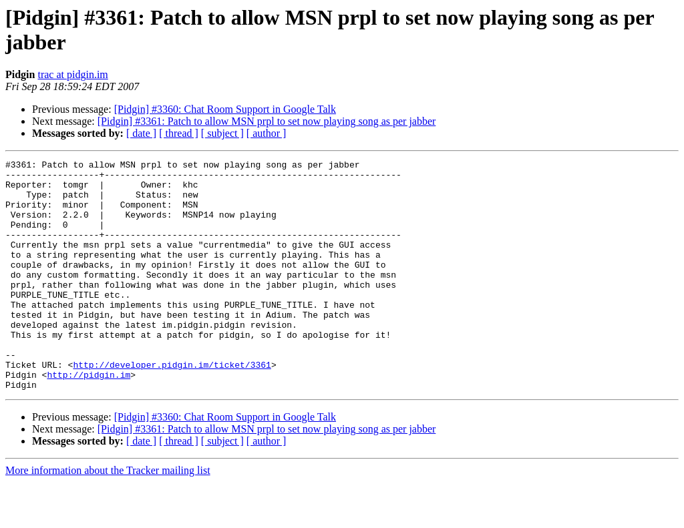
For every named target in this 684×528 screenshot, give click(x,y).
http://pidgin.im (88, 419)
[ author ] (266, 133)
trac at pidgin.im (72, 74)
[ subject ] (222, 133)
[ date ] (141, 133)
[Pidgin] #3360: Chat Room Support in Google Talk (225, 109)
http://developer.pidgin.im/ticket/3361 (172, 407)
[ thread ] (178, 133)
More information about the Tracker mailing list (107, 516)
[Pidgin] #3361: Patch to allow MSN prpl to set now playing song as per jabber (267, 121)
